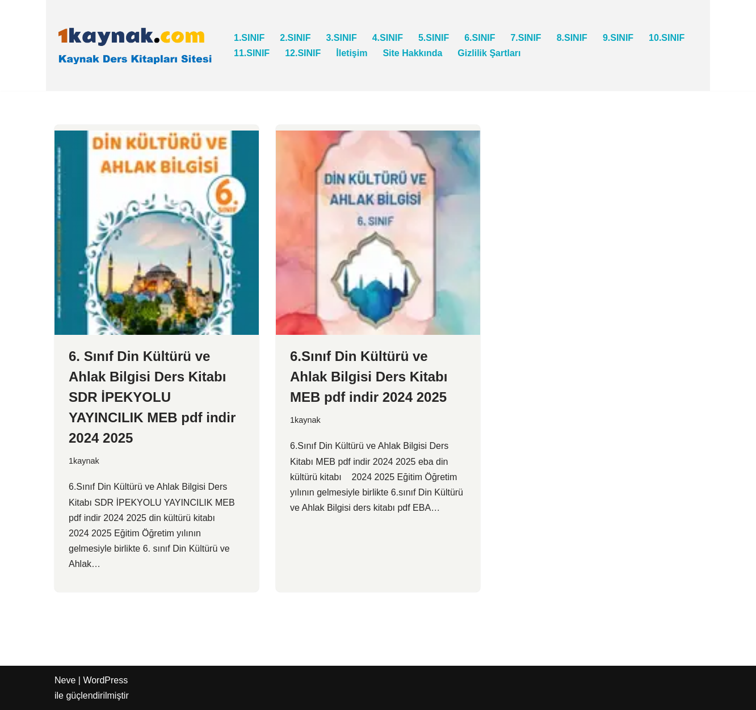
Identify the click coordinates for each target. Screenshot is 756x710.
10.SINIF (666, 38)
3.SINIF (341, 38)
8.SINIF (572, 38)
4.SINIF (387, 38)
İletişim (351, 53)
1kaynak (84, 460)
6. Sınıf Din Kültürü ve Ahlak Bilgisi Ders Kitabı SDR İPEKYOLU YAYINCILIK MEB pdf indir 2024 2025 (152, 397)
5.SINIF (433, 38)
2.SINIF (295, 38)
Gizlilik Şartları (488, 53)
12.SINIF (303, 53)
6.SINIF (479, 38)
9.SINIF (618, 38)
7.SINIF (525, 38)
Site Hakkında (412, 53)
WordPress (105, 680)
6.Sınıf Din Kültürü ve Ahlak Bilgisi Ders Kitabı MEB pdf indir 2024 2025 (368, 376)
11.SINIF (252, 53)
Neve (64, 680)
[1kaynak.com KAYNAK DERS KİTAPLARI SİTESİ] (134, 45)
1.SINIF (249, 38)
